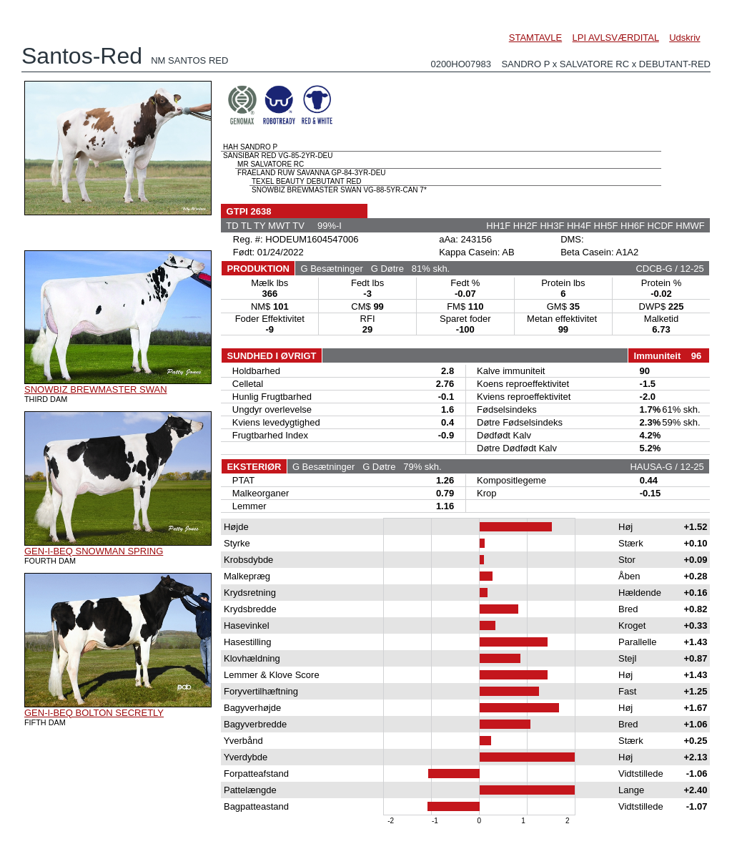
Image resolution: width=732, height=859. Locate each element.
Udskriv (684, 37)
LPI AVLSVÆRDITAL (616, 37)
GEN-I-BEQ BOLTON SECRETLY (94, 712)
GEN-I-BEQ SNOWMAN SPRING (93, 551)
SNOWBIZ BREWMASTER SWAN (95, 389)
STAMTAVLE (535, 37)
